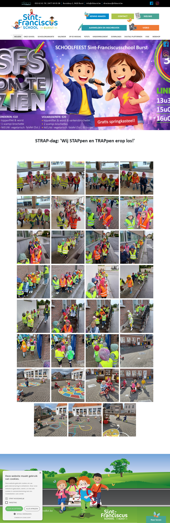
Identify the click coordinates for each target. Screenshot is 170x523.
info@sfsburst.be (93, 3)
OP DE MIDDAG (75, 37)
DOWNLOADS (116, 37)
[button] (22, 514)
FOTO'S (87, 37)
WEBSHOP (156, 37)
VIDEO (141, 28)
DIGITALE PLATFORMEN (133, 37)
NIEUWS (144, 16)
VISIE (147, 37)
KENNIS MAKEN (96, 16)
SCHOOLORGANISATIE (46, 37)
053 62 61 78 (40, 3)
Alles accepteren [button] (14, 509)
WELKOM (17, 37)
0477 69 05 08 (54, 3)
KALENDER (62, 37)
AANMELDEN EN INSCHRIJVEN (100, 28)
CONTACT (125, 17)
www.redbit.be (44, 511)
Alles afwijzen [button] (32, 509)
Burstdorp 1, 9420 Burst (73, 3)
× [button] (40, 473)
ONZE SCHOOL (29, 37)
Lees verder (19, 494)
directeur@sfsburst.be (113, 3)
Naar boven (156, 518)
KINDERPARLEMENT (100, 37)
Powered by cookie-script (22, 517)
